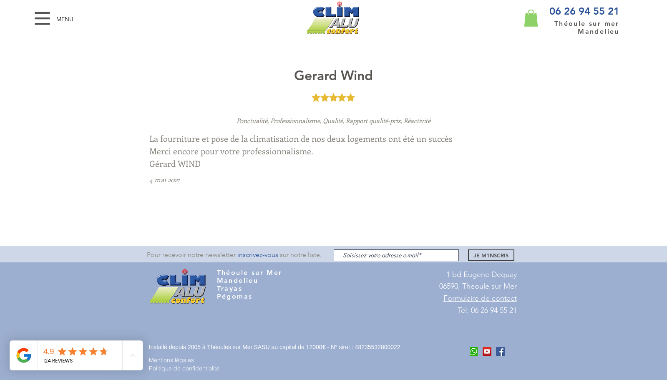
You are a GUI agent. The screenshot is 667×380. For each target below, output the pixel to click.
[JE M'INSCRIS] (491, 255)
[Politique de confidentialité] (188, 368)
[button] (42, 18)
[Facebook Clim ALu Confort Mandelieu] (500, 351)
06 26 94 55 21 (584, 11)
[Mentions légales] (178, 360)
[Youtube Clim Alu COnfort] (487, 351)
